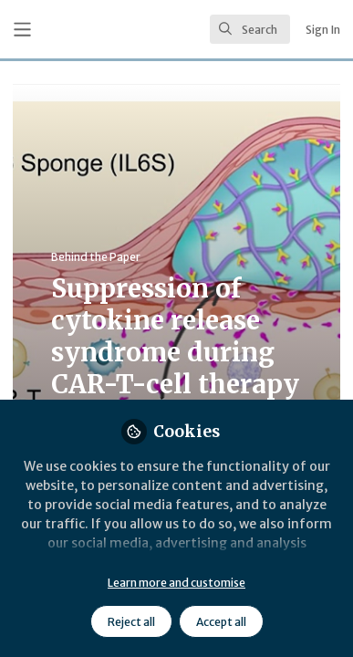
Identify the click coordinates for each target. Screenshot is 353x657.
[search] (250, 29)
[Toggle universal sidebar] (22, 29)
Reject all (131, 622)
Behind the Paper (95, 257)
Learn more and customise (176, 582)
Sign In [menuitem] (323, 29)
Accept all (221, 622)
